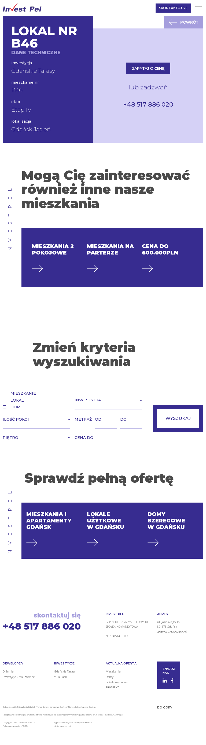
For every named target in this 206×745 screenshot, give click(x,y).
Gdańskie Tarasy (64, 671)
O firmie (8, 671)
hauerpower (79, 722)
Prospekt (112, 686)
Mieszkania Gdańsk (26, 706)
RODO (25, 725)
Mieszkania (113, 671)
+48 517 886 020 (148, 104)
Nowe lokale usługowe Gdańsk (82, 706)
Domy (109, 676)
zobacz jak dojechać (172, 631)
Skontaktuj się (173, 8)
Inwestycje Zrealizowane (19, 676)
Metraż (83, 419)
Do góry (164, 707)
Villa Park (60, 676)
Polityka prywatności (12, 725)
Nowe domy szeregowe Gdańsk (52, 706)
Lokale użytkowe (116, 682)
